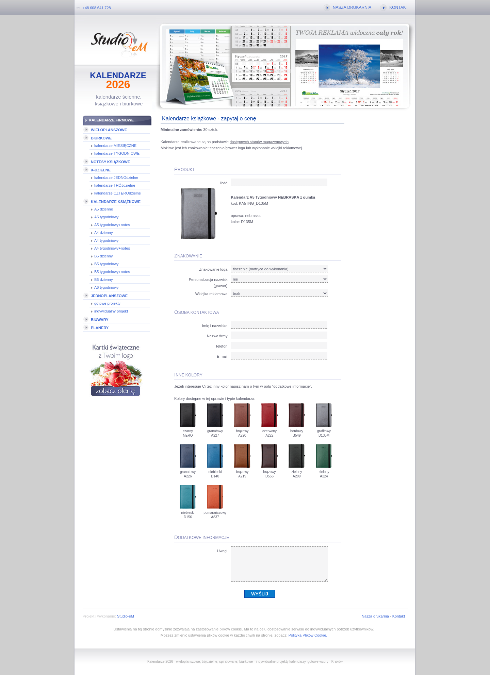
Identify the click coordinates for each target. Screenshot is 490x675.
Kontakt (398, 616)
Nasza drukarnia (375, 616)
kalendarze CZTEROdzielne (117, 193)
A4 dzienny (103, 233)
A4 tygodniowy (106, 240)
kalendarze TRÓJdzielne (114, 185)
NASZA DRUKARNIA (352, 7)
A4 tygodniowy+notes (112, 248)
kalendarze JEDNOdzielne (116, 177)
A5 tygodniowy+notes (112, 225)
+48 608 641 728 (97, 8)
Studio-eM (125, 616)
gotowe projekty (107, 303)
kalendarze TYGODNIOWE (117, 153)
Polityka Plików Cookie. (308, 635)
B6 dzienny (103, 279)
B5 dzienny (103, 256)
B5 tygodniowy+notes (112, 272)
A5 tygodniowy (106, 217)
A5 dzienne (103, 209)
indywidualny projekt (111, 311)
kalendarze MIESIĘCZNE (115, 146)
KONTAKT (398, 7)
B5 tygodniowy (106, 264)
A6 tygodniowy (106, 287)
